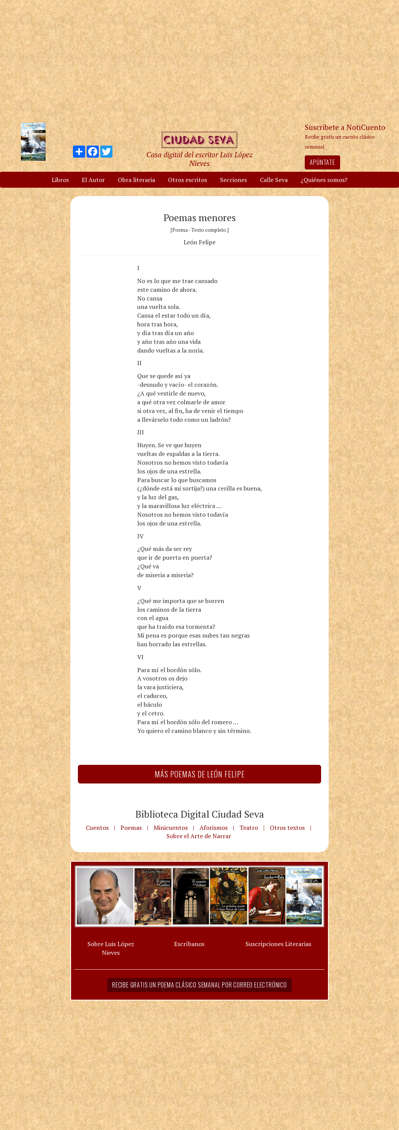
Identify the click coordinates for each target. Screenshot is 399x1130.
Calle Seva (274, 180)
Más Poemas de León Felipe (200, 774)
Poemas (131, 827)
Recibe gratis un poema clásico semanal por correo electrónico (199, 984)
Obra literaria (136, 180)
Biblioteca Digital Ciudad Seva (199, 813)
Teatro (248, 827)
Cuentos (97, 827)
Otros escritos (187, 180)
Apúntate (322, 162)
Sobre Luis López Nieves (110, 948)
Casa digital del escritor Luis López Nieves (199, 159)
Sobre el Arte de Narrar (198, 836)
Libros (60, 180)
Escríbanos (189, 944)
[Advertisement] (199, 61)
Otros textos (287, 827)
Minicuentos (171, 827)
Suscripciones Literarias (278, 944)
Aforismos (214, 827)
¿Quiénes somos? (324, 180)
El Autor (93, 180)
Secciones (233, 180)
